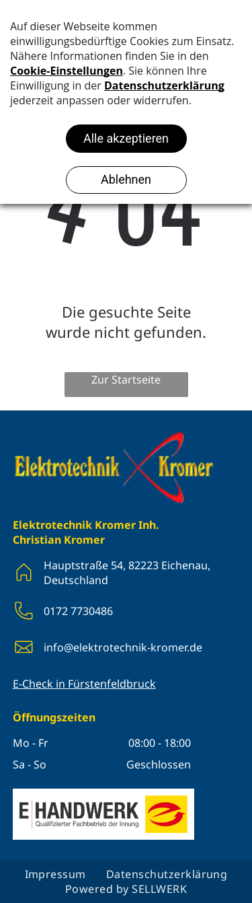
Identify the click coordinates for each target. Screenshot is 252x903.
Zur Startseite (126, 379)
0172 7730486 (78, 611)
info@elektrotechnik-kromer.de (123, 647)
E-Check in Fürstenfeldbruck (84, 683)
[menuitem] (55, 874)
